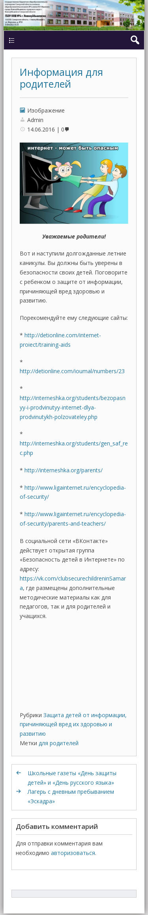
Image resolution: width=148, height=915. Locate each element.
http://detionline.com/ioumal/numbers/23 (72, 371)
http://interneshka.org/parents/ (63, 470)
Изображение (46, 110)
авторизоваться (73, 853)
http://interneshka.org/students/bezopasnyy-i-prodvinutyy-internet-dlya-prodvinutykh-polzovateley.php (73, 407)
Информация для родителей (61, 77)
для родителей (59, 743)
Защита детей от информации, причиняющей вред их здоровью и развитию (73, 724)
